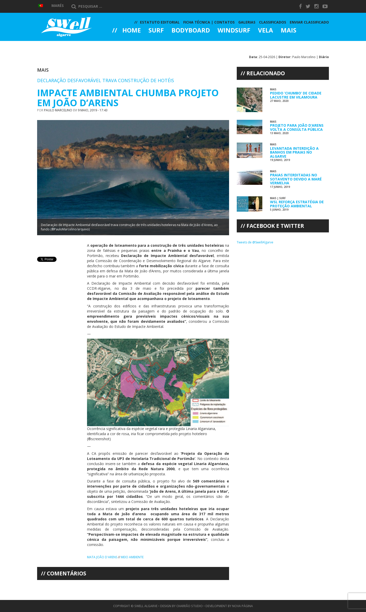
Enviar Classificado (309, 22)
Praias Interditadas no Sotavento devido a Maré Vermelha (296, 179)
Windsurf (234, 30)
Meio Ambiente (132, 557)
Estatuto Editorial (160, 22)
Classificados (272, 22)
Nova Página (242, 606)
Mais (288, 30)
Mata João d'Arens (102, 557)
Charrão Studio (189, 606)
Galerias (130, 44)
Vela (265, 30)
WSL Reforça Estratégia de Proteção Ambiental (297, 203)
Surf (156, 30)
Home (131, 30)
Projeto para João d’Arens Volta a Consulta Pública (297, 127)
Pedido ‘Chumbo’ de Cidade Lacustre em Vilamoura (295, 95)
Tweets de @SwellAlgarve (255, 242)
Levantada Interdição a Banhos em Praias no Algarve (294, 152)
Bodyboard (190, 30)
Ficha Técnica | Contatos (209, 22)
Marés (57, 5)
